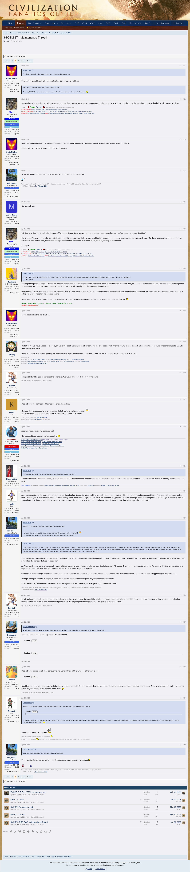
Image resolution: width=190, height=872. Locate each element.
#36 (184, 595)
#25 (184, 202)
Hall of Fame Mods (27, 448)
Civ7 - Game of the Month (35, 795)
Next (29, 61)
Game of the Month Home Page (31, 440)
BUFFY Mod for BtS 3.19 (61, 109)
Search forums (19, 28)
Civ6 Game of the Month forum (31, 442)
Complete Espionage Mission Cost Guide (37, 363)
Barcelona (15, 512)
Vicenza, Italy (14, 292)
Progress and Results (57, 446)
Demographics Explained (77, 359)
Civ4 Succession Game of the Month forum (35, 446)
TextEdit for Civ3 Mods (88, 113)
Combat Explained (84, 361)
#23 (184, 139)
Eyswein (13, 795)
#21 (184, 66)
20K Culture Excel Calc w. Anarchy (36, 113)
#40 (184, 745)
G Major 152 (91, 485)
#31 (184, 400)
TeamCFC (39, 107)
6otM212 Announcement (22, 807)
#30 (184, 373)
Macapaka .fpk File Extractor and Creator (68, 111)
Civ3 (108, 23)
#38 (184, 667)
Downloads (49, 23)
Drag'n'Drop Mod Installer (39, 111)
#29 (184, 342)
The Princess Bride (41, 186)
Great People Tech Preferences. (35, 361)
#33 (184, 466)
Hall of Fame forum (41, 448)
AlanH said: (27, 70)
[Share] (180, 65)
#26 (184, 229)
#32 (184, 427)
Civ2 (116, 23)
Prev (7, 61)
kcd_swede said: (29, 627)
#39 (184, 698)
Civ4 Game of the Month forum (31, 444)
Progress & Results (50, 109)
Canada (16, 421)
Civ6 (84, 23)
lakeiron (13, 802)
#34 (184, 491)
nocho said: (27, 543)
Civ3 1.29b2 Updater (78, 113)
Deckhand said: (28, 749)
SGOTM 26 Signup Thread (37, 109)
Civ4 (100, 23)
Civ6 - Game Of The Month (35, 802)
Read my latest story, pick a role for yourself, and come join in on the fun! (61, 485)
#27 (184, 269)
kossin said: (27, 471)
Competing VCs (105, 485)
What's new (33, 23)
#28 (184, 311)
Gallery (65, 23)
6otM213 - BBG (18, 814)
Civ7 (77, 23)
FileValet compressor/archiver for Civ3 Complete (60, 113)
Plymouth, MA (14, 461)
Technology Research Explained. (58, 359)
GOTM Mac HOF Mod (51, 111)
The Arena (116, 485)
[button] (41, 23)
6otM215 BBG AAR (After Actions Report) (29, 822)
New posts (8, 28)
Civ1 (124, 23)
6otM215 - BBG (18, 800)
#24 (184, 170)
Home (10, 23)
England (16, 134)
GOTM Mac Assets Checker (85, 111)
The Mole (111, 485)
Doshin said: (27, 703)
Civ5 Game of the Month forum (52, 442)
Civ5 (92, 23)
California (16, 648)
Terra (17, 688)
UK (18, 394)
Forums (20, 23)
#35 (184, 518)
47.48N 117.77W (13, 722)
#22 (184, 99)
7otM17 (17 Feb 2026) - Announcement (29, 792)
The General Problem (69, 361)
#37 (184, 622)
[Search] (177, 23)
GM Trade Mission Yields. (39, 359)
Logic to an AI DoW (54, 361)
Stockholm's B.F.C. (13, 196)
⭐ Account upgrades (33, 28)
